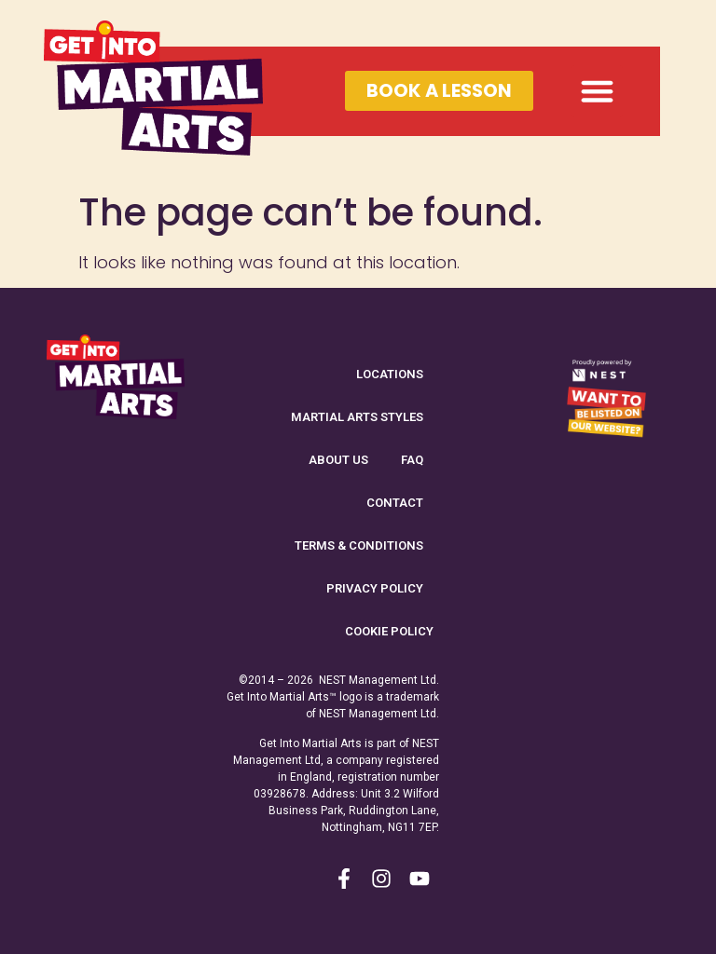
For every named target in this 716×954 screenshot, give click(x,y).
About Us (338, 460)
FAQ (412, 460)
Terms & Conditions (359, 545)
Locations (389, 374)
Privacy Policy (374, 588)
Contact (394, 503)
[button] (597, 91)
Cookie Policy (389, 631)
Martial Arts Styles (357, 417)
